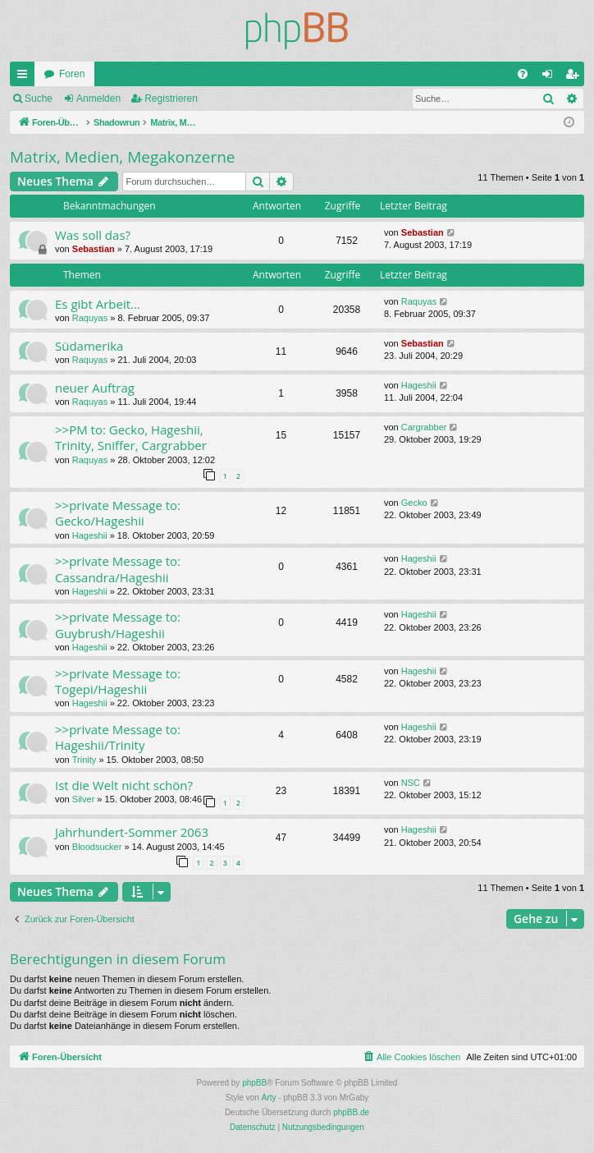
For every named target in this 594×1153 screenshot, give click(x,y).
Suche (39, 98)
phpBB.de (351, 1112)
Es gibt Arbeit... (97, 304)
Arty (269, 1097)
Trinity (84, 760)
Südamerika (89, 346)
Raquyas (89, 318)
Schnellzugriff (25, 77)
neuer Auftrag (95, 387)
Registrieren (171, 98)
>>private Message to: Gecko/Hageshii (117, 513)
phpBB (254, 1082)
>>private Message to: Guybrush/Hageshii (117, 625)
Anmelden (98, 98)
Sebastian (93, 249)
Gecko (414, 503)
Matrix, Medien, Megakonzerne (122, 157)
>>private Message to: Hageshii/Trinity (117, 737)
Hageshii (418, 385)
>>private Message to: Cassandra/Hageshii (117, 569)
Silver (83, 799)
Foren (72, 74)
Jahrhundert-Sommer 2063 (131, 832)
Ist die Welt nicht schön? (124, 785)
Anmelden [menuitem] (551, 77)
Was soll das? (92, 235)
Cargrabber (424, 427)
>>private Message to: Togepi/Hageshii (117, 681)
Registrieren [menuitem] (575, 77)
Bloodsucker (97, 847)
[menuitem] (522, 74)
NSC (410, 783)
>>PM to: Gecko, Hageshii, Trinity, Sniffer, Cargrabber (131, 437)
